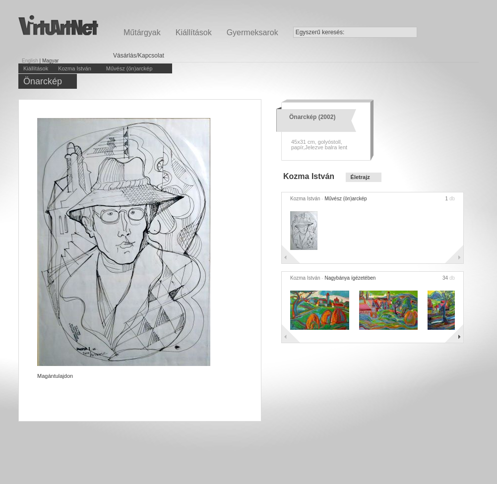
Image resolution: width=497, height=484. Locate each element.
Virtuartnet (58, 25)
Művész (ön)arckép (129, 68)
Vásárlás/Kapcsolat (138, 56)
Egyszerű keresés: (320, 32)
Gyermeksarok (252, 32)
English (30, 60)
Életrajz (360, 177)
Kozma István (74, 68)
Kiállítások (194, 32)
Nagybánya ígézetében (349, 278)
